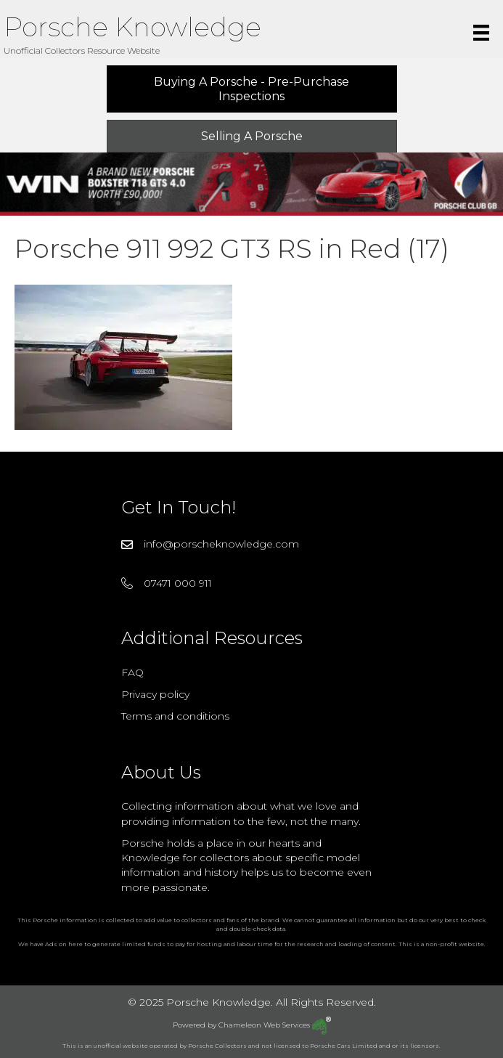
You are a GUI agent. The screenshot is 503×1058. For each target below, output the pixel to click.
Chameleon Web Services (274, 1025)
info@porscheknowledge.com (221, 543)
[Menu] (481, 33)
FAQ (132, 672)
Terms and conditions (175, 716)
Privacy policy (155, 694)
